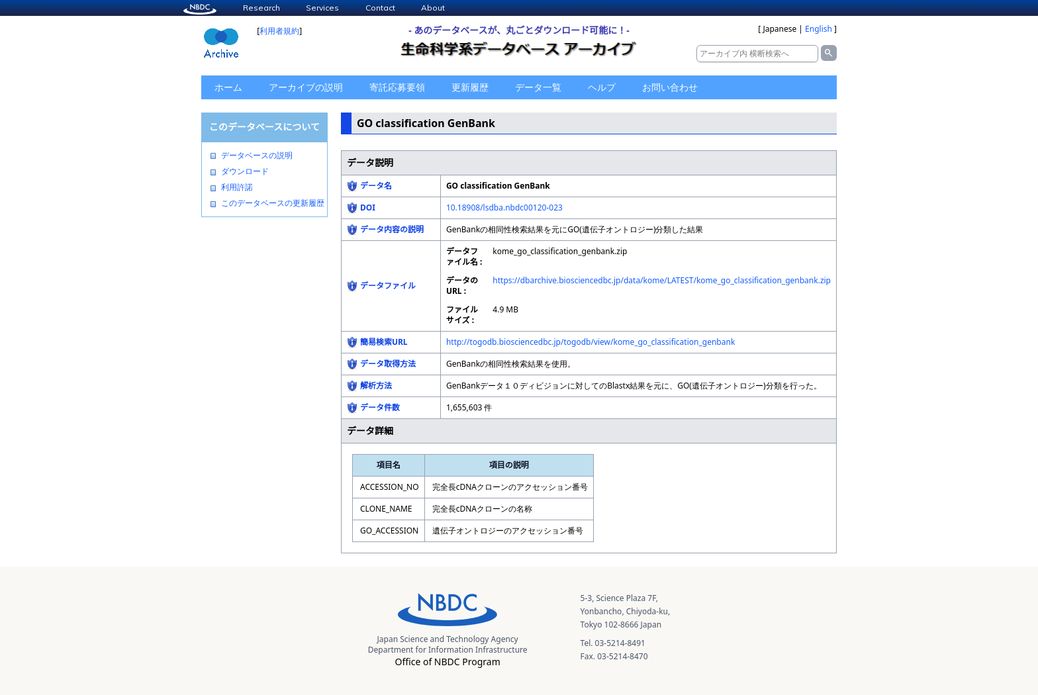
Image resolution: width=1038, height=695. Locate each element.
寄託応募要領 (397, 87)
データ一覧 (538, 87)
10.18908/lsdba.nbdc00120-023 (504, 207)
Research (261, 8)
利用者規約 (279, 30)
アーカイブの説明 (306, 87)
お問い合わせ (670, 87)
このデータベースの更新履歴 (272, 203)
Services (322, 8)
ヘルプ (602, 87)
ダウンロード (245, 171)
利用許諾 (237, 187)
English (818, 28)
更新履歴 (470, 87)
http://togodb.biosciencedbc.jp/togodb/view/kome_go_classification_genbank (590, 342)
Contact (380, 8)
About (433, 8)
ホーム (228, 87)
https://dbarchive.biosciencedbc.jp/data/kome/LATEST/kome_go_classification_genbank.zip (662, 280)
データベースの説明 (257, 155)
